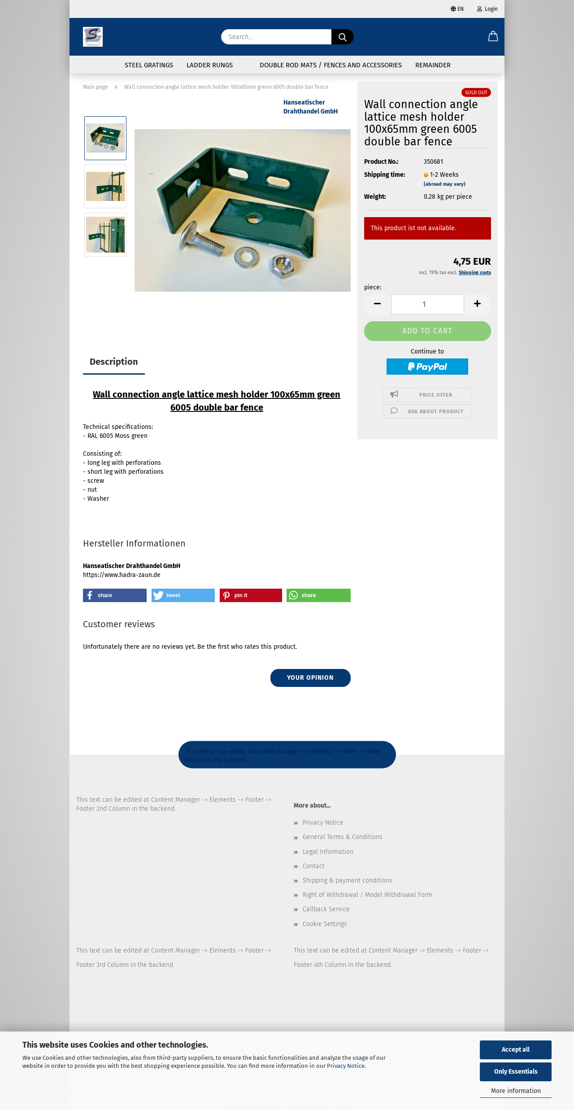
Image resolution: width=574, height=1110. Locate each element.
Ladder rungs (210, 65)
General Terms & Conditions (343, 837)
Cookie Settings (325, 924)
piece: (372, 287)
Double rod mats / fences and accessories (331, 65)
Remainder (433, 65)
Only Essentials (516, 1071)
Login (487, 9)
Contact (314, 866)
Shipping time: (384, 175)
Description (114, 361)
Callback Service (326, 909)
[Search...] (342, 36)
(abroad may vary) (444, 184)
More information (516, 1091)
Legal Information (328, 852)
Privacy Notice (346, 1065)
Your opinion (310, 678)
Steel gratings (149, 65)
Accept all (516, 1049)
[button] (493, 37)
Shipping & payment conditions (347, 880)
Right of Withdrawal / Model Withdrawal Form (367, 895)
